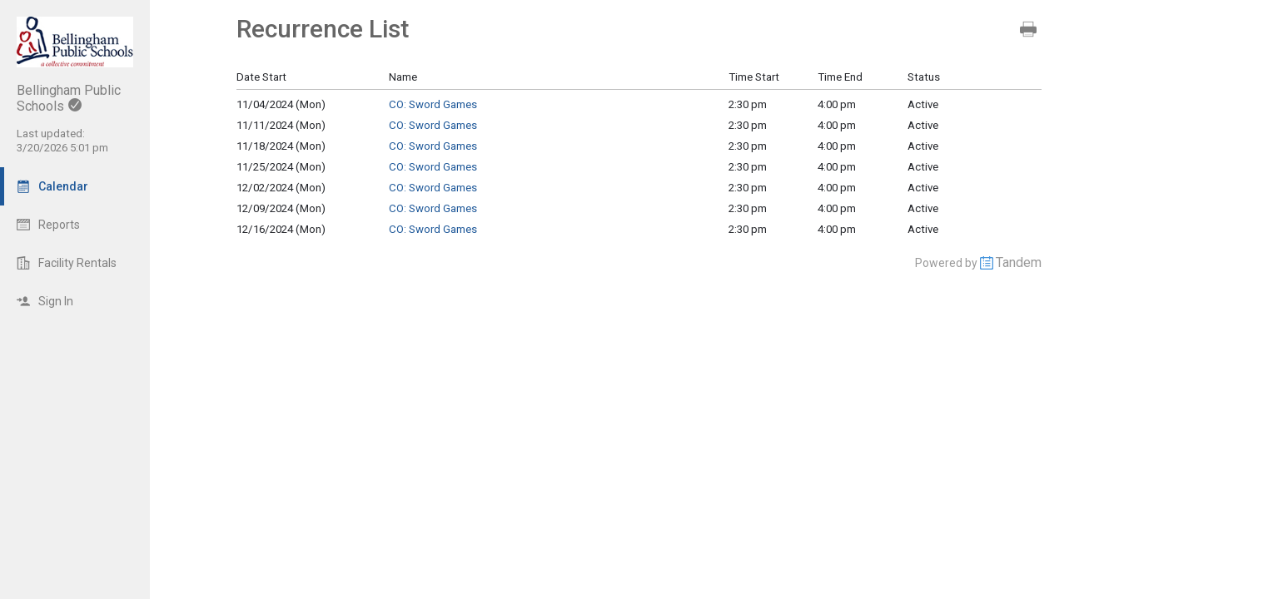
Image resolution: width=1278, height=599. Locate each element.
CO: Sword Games (433, 104)
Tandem (1019, 262)
